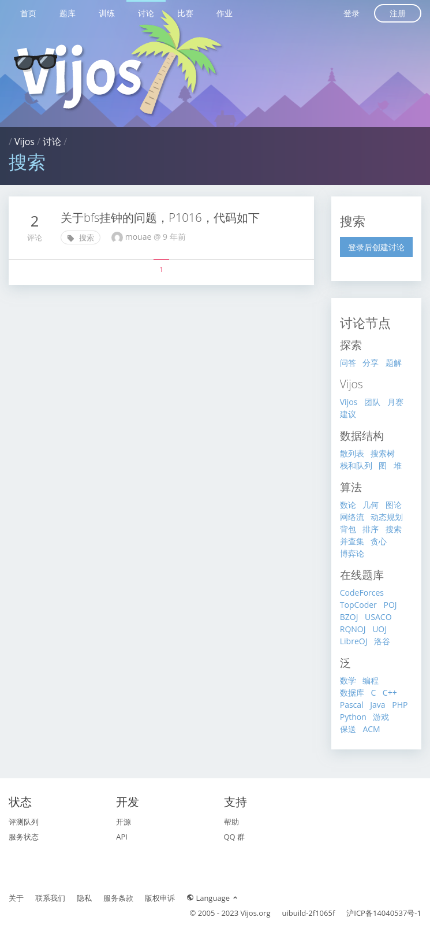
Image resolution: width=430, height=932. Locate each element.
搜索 (80, 237)
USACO (378, 616)
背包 (348, 528)
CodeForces (362, 592)
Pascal (352, 704)
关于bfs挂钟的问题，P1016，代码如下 (160, 217)
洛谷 (382, 641)
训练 (107, 13)
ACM (371, 728)
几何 (370, 504)
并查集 (352, 541)
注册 (398, 13)
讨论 (146, 13)
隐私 (84, 898)
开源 (123, 821)
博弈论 (352, 553)
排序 (370, 528)
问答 (348, 362)
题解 (394, 362)
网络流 (352, 516)
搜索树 (383, 453)
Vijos (24, 141)
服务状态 (24, 836)
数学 (348, 680)
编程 (370, 680)
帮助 (231, 821)
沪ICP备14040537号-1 (383, 913)
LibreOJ (354, 641)
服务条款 (118, 898)
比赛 (185, 13)
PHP (399, 704)
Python (353, 716)
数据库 (352, 692)
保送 (348, 728)
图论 (394, 504)
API (122, 836)
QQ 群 (234, 836)
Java (377, 704)
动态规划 (387, 516)
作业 (224, 13)
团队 (372, 401)
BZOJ (349, 616)
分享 (370, 362)
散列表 (352, 453)
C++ (390, 692)
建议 (348, 414)
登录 (351, 13)
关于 (16, 898)
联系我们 (50, 898)
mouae (139, 236)
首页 (28, 13)
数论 (348, 504)
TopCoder (358, 604)
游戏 (381, 716)
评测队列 (24, 821)
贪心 (379, 541)
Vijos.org (256, 913)
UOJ (379, 628)
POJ (390, 604)
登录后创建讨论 (376, 247)
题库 (67, 13)
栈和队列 (356, 465)
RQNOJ (353, 628)
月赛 (395, 401)
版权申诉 (160, 898)
